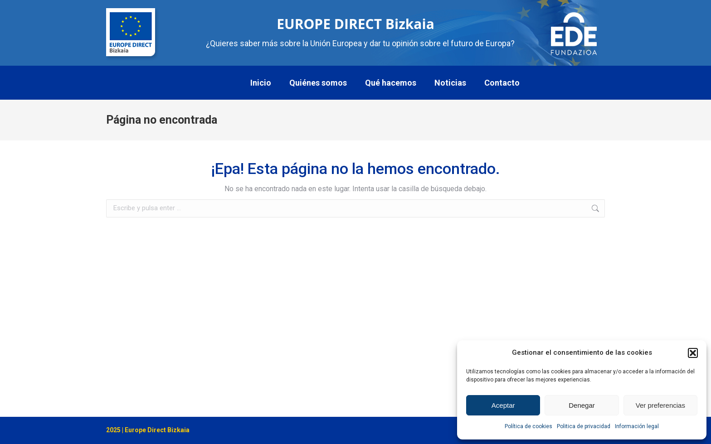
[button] (692, 352)
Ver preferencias (660, 405)
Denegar (582, 405)
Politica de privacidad (583, 426)
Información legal (637, 426)
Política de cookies (528, 426)
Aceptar (503, 405)
